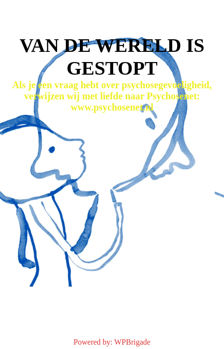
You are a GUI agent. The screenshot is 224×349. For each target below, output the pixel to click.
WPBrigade (132, 342)
